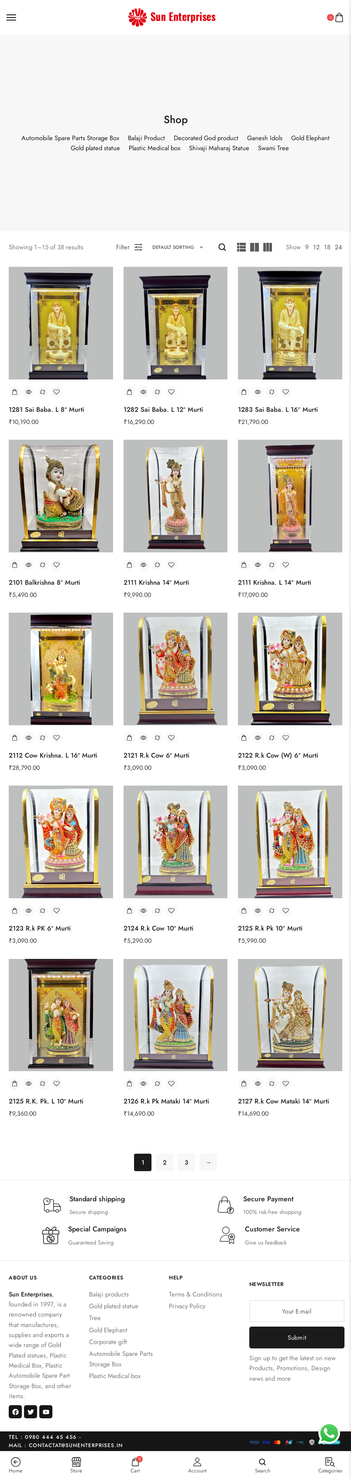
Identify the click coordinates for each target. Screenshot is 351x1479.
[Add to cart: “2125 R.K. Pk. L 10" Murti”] (15, 1083)
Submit (297, 1337)
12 (316, 247)
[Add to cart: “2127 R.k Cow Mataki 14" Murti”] (244, 1083)
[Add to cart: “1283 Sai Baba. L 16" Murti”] (244, 392)
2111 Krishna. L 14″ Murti (274, 582)
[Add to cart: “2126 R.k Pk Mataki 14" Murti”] (129, 1083)
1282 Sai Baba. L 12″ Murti (163, 409)
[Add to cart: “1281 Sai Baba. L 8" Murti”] (15, 392)
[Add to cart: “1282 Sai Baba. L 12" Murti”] (129, 392)
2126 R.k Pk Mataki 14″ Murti (166, 1101)
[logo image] (172, 16)
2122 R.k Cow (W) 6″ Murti (278, 755)
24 (338, 247)
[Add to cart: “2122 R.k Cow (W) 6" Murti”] (244, 738)
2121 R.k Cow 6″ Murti (156, 755)
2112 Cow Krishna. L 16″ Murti (53, 755)
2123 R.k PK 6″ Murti (40, 928)
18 (327, 247)
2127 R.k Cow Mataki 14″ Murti (283, 1101)
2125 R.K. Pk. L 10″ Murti (46, 1101)
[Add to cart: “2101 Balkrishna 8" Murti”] (15, 565)
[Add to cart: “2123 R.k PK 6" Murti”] (15, 911)
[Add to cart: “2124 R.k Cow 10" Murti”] (129, 911)
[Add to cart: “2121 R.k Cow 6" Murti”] (129, 738)
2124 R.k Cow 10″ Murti (158, 928)
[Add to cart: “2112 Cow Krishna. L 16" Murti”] (15, 738)
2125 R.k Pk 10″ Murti (270, 928)
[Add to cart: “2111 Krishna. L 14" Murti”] (244, 565)
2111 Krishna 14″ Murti (156, 582)
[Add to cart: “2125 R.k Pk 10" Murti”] (244, 911)
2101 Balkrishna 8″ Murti (44, 582)
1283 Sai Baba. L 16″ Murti (277, 409)
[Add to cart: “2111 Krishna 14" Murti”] (129, 565)
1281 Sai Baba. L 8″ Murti (46, 409)
